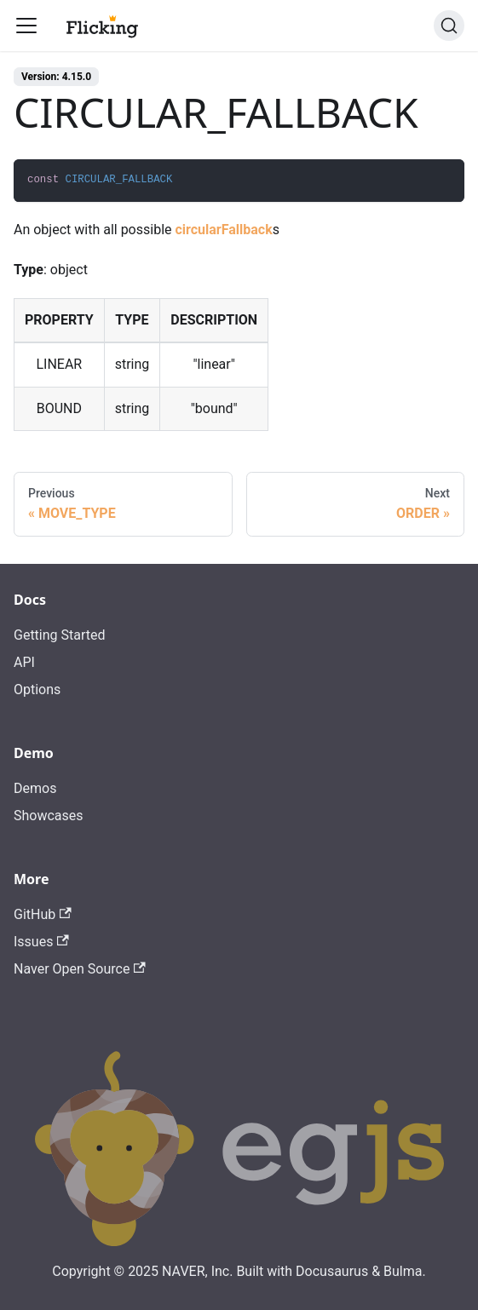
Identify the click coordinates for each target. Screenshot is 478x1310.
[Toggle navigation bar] (26, 25)
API (24, 662)
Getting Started (60, 635)
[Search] (449, 25)
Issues (41, 942)
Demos (35, 788)
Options (37, 689)
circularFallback (223, 229)
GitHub (43, 914)
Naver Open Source (80, 969)
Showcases (49, 815)
